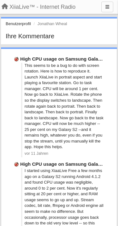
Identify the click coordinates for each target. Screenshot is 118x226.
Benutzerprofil (18, 23)
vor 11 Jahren (36, 153)
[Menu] (107, 7)
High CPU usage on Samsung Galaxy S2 (65, 59)
